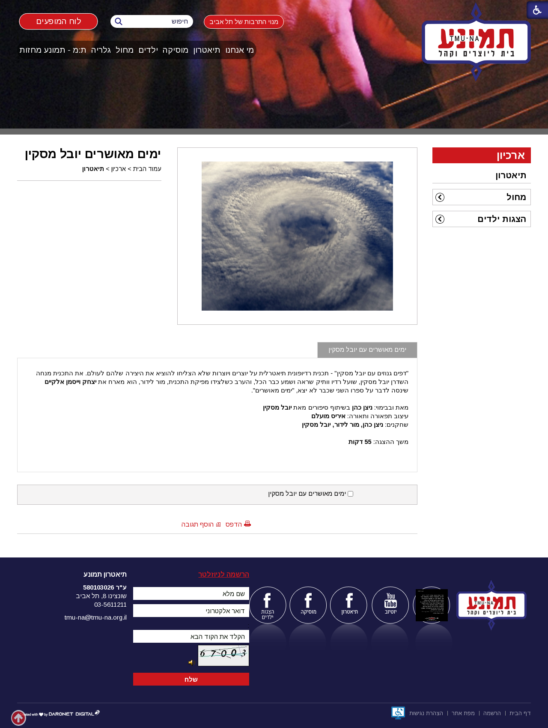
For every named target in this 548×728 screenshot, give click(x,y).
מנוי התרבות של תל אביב (243, 21)
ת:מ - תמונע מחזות (52, 49)
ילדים (148, 49)
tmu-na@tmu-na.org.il (96, 617)
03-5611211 (110, 604)
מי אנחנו (239, 49)
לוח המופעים (58, 20)
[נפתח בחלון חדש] (398, 713)
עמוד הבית (147, 168)
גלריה (101, 49)
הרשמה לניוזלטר (223, 574)
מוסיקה (175, 49)
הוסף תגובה (198, 524)
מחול (125, 49)
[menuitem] (239, 50)
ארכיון (118, 168)
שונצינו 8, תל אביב (101, 595)
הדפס (234, 524)
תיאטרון (206, 49)
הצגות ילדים (501, 219)
